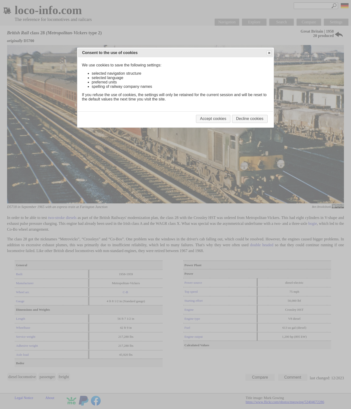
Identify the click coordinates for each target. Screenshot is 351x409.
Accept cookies (213, 119)
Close (269, 53)
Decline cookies (249, 119)
